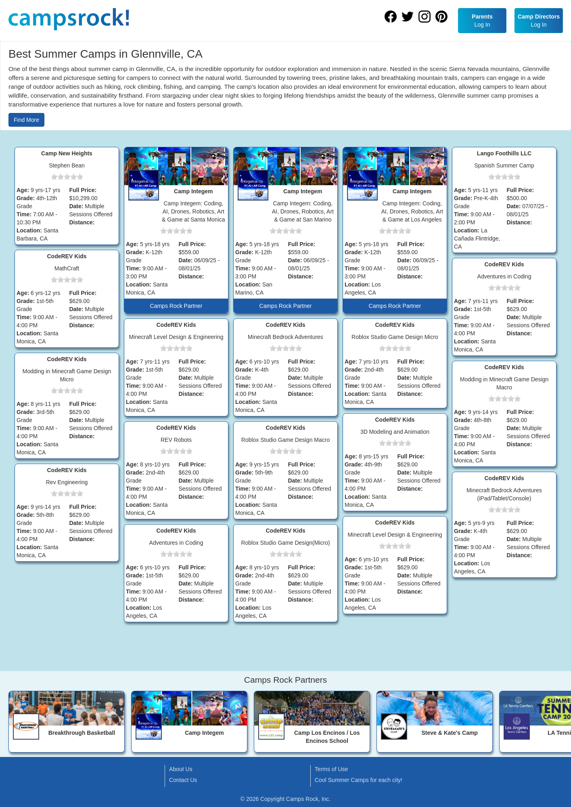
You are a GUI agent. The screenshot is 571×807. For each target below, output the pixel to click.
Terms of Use (331, 769)
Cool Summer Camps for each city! (358, 780)
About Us (180, 769)
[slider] (67, 177)
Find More (26, 120)
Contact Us (183, 780)
